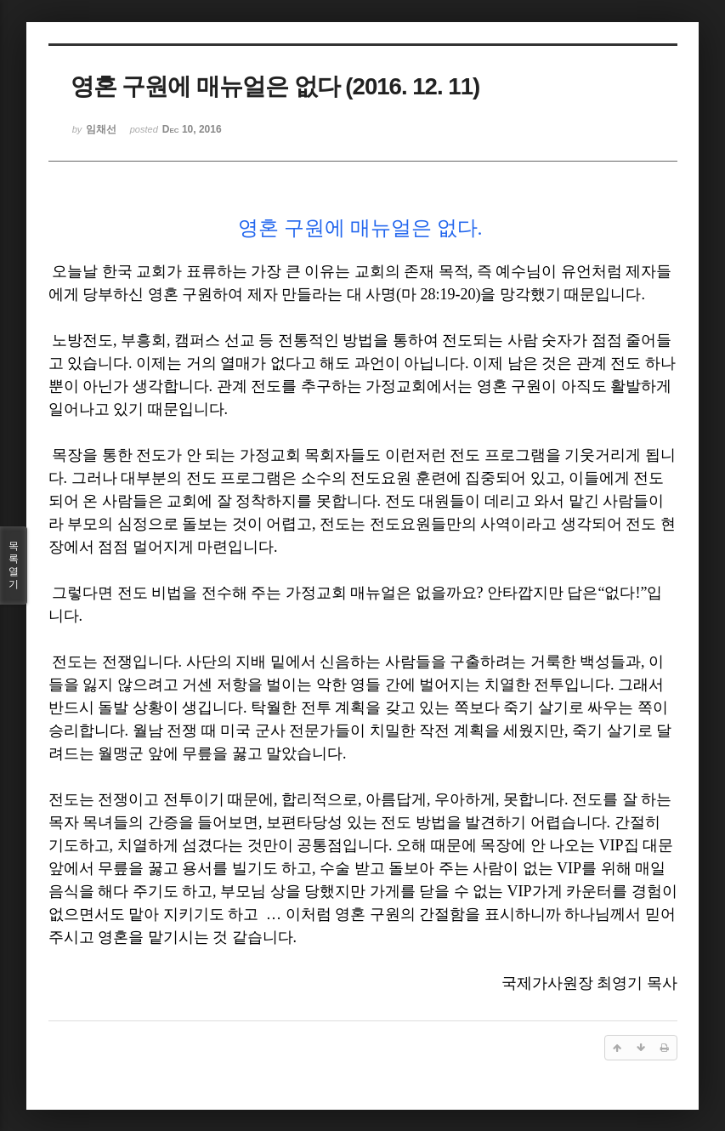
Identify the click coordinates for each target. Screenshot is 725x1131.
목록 (13, 565)
